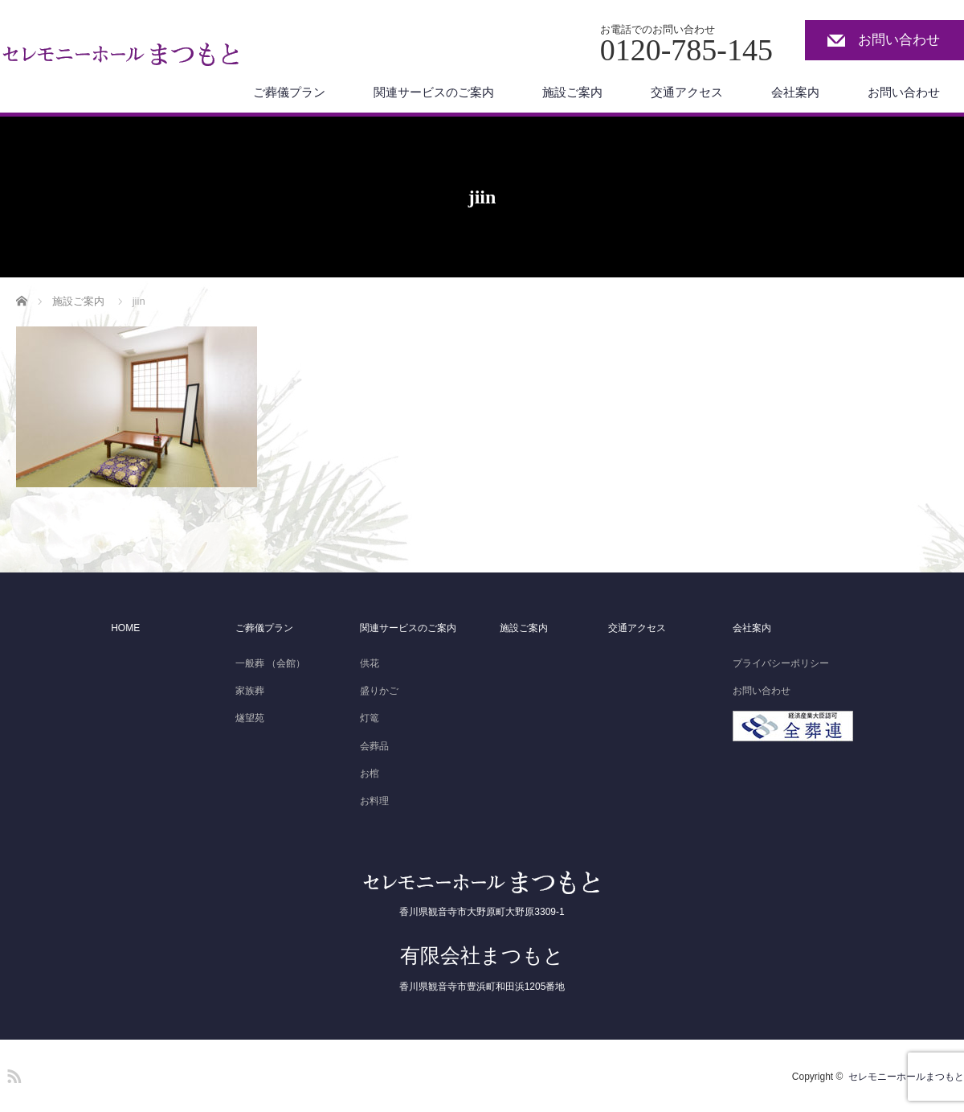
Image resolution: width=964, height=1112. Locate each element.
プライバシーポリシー (781, 663)
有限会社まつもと (482, 955)
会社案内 (795, 92)
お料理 (374, 800)
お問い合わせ (899, 39)
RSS (12, 1073)
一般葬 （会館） (270, 663)
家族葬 (249, 690)
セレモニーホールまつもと (906, 1076)
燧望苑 (249, 718)
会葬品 (374, 746)
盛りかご (379, 690)
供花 (369, 663)
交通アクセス (687, 92)
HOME (125, 628)
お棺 (369, 773)
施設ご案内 (572, 92)
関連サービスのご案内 (434, 92)
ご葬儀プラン (289, 92)
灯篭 (369, 718)
